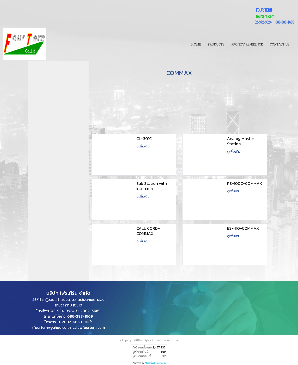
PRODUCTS (216, 44)
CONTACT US (280, 44)
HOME (196, 44)
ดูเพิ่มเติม (143, 146)
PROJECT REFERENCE (247, 44)
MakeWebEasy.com (155, 362)
